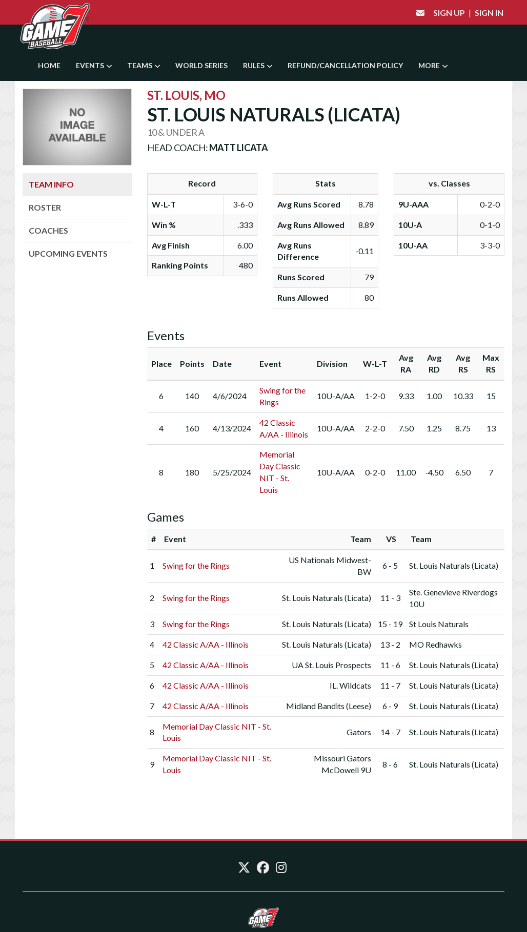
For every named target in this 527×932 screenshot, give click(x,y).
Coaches (48, 230)
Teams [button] (143, 65)
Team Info (51, 184)
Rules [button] (257, 65)
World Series (201, 65)
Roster (45, 207)
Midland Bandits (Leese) (328, 706)
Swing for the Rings (196, 565)
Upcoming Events (68, 253)
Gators (359, 732)
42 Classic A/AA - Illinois (206, 644)
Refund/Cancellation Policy (345, 65)
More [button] (433, 65)
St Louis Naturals (439, 624)
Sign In (489, 12)
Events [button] (94, 65)
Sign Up (449, 12)
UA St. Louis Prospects (331, 665)
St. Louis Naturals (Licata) (453, 565)
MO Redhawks (435, 644)
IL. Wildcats (350, 685)
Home (49, 65)
